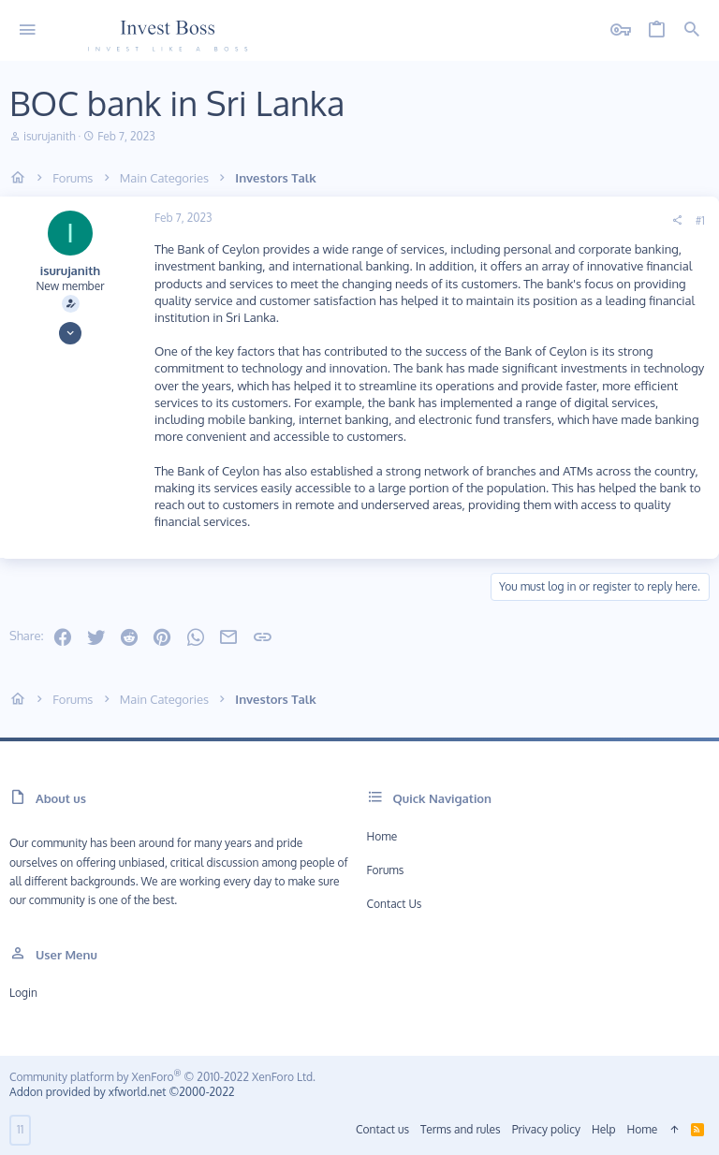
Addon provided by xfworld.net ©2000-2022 (121, 1092)
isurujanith (49, 136)
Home (382, 836)
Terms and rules (460, 1129)
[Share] (677, 220)
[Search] (692, 30)
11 (20, 1129)
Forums (385, 870)
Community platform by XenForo (162, 1077)
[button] (27, 30)
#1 (700, 220)
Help (604, 1129)
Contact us (394, 904)
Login (23, 993)
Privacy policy (546, 1129)
